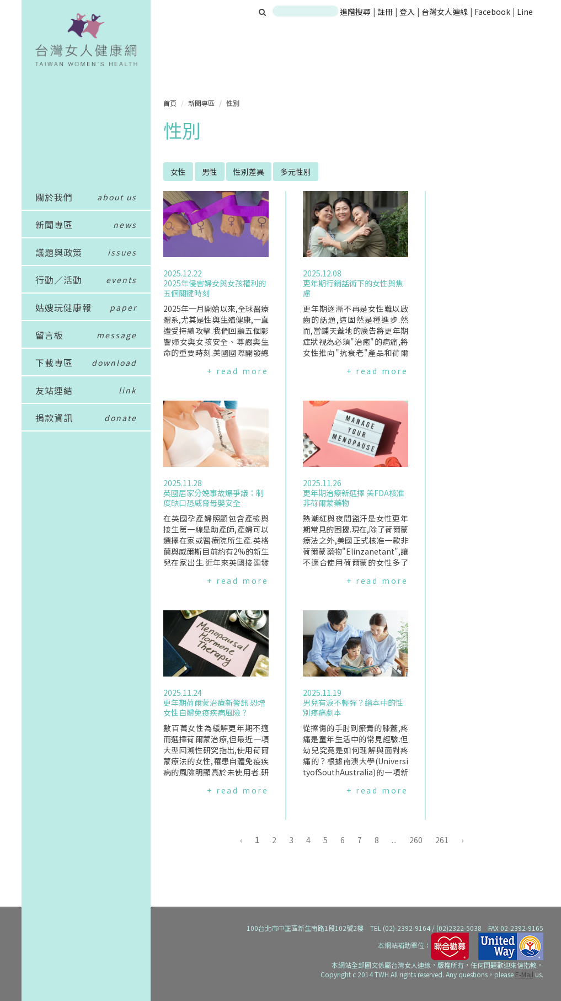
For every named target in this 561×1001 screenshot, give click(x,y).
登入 (407, 11)
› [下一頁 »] (462, 839)
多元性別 (295, 171)
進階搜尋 (355, 11)
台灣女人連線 (444, 11)
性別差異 (248, 171)
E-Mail (524, 974)
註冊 (385, 11)
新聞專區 (201, 103)
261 (441, 839)
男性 (209, 171)
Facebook (492, 11)
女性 (178, 171)
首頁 (170, 103)
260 (416, 839)
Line (525, 11)
